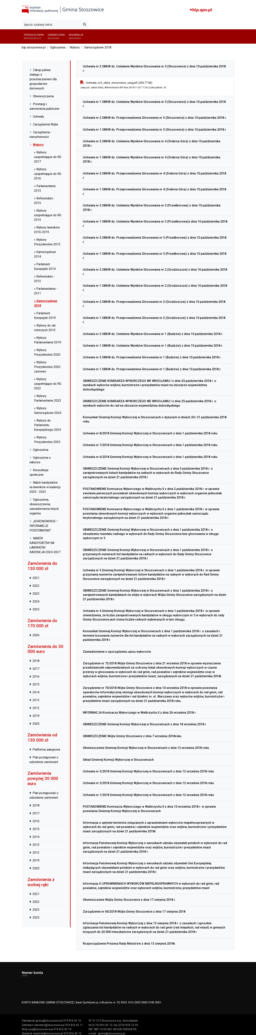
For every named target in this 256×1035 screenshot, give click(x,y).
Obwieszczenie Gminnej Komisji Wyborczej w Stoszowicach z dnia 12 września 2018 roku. (146, 748)
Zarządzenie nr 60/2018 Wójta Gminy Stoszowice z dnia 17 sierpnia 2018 (134, 911)
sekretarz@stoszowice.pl (49, 1025)
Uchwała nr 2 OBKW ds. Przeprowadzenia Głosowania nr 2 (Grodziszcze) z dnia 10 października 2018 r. (154, 304)
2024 (34, 601)
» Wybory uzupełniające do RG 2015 (47, 215)
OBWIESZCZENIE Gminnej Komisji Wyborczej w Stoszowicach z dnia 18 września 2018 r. (145, 724)
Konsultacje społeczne (38, 472)
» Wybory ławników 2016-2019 (47, 230)
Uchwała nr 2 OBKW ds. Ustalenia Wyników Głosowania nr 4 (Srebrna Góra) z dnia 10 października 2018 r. (151, 143)
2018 (34, 661)
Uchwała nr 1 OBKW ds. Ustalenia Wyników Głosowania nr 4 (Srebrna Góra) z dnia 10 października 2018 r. (151, 159)
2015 (34, 684)
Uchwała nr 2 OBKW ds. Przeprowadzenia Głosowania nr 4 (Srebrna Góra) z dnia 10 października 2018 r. (154, 175)
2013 (34, 700)
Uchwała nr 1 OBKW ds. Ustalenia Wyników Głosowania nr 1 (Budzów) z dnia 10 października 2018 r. (153, 345)
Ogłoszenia (57, 47)
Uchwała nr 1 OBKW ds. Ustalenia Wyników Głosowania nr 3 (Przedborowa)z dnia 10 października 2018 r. (155, 224)
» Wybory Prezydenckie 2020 (47, 352)
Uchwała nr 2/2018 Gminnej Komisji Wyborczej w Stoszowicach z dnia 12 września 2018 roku (148, 783)
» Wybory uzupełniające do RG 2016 (47, 173)
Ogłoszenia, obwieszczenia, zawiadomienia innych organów (44, 506)
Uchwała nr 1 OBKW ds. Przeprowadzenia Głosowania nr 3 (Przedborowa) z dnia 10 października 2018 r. (154, 256)
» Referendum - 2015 (44, 201)
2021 (34, 578)
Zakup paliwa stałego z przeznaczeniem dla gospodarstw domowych (43, 79)
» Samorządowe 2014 (45, 254)
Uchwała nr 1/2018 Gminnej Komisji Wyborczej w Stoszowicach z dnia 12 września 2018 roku (148, 795)
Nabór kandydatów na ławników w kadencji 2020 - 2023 (44, 487)
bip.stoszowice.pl (34, 47)
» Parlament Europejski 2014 (45, 266)
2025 (34, 609)
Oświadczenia (55, 36)
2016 (34, 676)
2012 (34, 708)
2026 (34, 635)
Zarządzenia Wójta (43, 124)
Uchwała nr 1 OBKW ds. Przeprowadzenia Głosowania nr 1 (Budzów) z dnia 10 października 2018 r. (152, 369)
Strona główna (33, 36)
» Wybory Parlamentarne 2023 (47, 398)
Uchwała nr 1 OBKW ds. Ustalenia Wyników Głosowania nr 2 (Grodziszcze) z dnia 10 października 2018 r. (155, 288)
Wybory (75, 47)
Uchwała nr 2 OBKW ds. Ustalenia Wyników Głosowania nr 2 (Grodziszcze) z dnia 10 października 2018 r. (155, 272)
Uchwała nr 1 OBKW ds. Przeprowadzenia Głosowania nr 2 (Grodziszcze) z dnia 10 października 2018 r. (154, 320)
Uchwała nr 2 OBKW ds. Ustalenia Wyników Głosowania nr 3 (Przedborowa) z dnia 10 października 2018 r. (151, 207)
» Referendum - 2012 (44, 279)
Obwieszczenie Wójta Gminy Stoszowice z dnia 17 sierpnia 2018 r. (129, 900)
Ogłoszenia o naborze (40, 460)
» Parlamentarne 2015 (45, 188)
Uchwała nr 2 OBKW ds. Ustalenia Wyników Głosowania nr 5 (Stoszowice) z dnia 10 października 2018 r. (154, 68)
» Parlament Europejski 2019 (45, 315)
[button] (230, 36)
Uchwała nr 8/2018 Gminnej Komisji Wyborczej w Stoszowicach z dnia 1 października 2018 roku (150, 433)
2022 (34, 586)
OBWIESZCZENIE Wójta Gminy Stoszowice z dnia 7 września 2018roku (132, 736)
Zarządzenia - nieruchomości (40, 134)
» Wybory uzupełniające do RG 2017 (47, 157)
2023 (34, 593)
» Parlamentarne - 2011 (46, 291)
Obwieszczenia (41, 96)
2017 (34, 669)
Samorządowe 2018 (97, 47)
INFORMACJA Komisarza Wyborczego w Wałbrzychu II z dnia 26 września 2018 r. (139, 712)
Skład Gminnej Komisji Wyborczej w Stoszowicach (118, 760)
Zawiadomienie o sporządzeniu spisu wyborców (117, 651)
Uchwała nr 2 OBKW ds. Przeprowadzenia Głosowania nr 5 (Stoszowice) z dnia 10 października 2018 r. (155, 118)
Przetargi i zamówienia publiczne (44, 106)
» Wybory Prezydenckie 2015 (47, 242)
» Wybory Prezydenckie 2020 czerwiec (47, 366)
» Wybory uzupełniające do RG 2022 (47, 383)
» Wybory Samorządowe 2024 (47, 410)
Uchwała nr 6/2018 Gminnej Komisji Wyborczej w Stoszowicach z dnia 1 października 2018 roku (150, 457)
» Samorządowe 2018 (45, 303)
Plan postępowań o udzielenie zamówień (43, 760)
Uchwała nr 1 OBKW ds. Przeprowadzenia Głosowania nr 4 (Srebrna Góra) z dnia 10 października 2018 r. (154, 191)
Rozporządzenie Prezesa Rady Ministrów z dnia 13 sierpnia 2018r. (129, 943)
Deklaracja (74, 36)
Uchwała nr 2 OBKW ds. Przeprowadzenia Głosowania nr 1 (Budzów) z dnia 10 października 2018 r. (152, 357)
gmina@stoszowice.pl (49, 1020)
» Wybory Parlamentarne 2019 (47, 340)
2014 (34, 692)
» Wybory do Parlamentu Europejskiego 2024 (47, 425)
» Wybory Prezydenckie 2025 (47, 440)
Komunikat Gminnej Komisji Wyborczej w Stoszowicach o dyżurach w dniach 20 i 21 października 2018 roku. (155, 419)
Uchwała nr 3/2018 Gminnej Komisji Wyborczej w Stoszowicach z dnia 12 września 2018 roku (148, 771)
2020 (34, 723)
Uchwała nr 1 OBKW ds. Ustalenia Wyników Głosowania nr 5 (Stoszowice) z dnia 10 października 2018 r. (154, 104)
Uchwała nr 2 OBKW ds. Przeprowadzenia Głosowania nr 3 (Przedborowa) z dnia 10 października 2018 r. (154, 240)
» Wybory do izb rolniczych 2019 (45, 328)
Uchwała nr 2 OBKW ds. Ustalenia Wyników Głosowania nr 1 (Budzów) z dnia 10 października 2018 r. (153, 334)
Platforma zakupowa (44, 749)
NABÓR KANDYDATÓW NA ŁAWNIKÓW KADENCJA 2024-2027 (44, 545)
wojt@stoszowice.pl (40, 1029)
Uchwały (36, 116)
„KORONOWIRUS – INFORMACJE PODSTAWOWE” (43, 525)
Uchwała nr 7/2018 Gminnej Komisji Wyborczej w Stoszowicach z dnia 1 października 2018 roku (150, 445)
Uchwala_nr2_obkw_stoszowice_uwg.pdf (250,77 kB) (119, 82)
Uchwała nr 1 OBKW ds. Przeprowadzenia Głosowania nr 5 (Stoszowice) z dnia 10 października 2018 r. (155, 129)
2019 (34, 716)
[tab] (155, 69)
